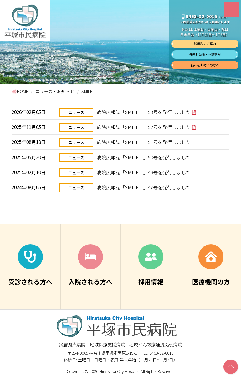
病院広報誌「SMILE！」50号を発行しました (144, 157)
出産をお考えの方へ (205, 65)
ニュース (76, 112)
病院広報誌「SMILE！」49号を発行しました (144, 172)
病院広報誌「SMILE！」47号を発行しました (144, 187)
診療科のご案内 (205, 44)
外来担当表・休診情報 (205, 54)
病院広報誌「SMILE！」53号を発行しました (144, 111)
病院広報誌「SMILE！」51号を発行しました (144, 141)
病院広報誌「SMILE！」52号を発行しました (144, 126)
